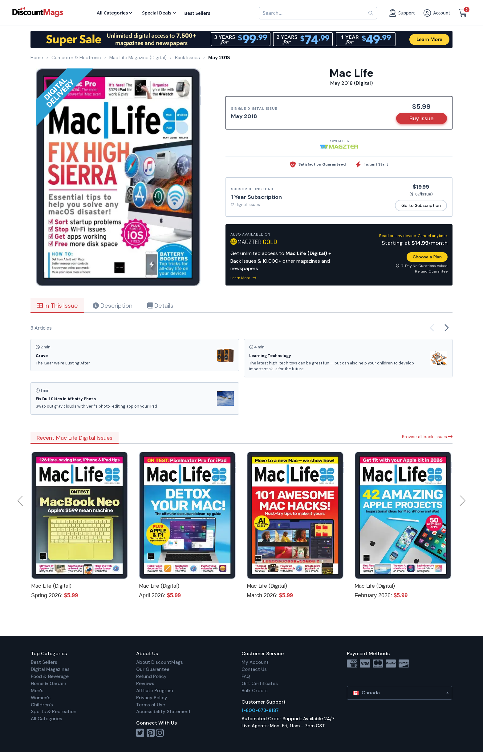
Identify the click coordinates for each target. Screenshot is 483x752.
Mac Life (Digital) (51, 585)
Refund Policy (151, 676)
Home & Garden (48, 683)
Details (160, 306)
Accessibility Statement (163, 712)
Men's (37, 691)
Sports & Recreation (53, 712)
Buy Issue (421, 118)
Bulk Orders (255, 691)
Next (462, 501)
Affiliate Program (154, 691)
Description (112, 306)
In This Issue (57, 306)
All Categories (46, 719)
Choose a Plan (427, 257)
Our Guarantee (152, 669)
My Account (255, 662)
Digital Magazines (50, 669)
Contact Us (254, 669)
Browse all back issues (427, 436)
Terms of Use (150, 705)
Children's (42, 705)
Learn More (243, 277)
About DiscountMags (159, 662)
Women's (41, 698)
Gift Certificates (260, 683)
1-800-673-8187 (260, 710)
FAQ (246, 676)
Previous (20, 501)
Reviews (145, 683)
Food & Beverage (50, 676)
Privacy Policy (151, 698)
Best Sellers (44, 662)
